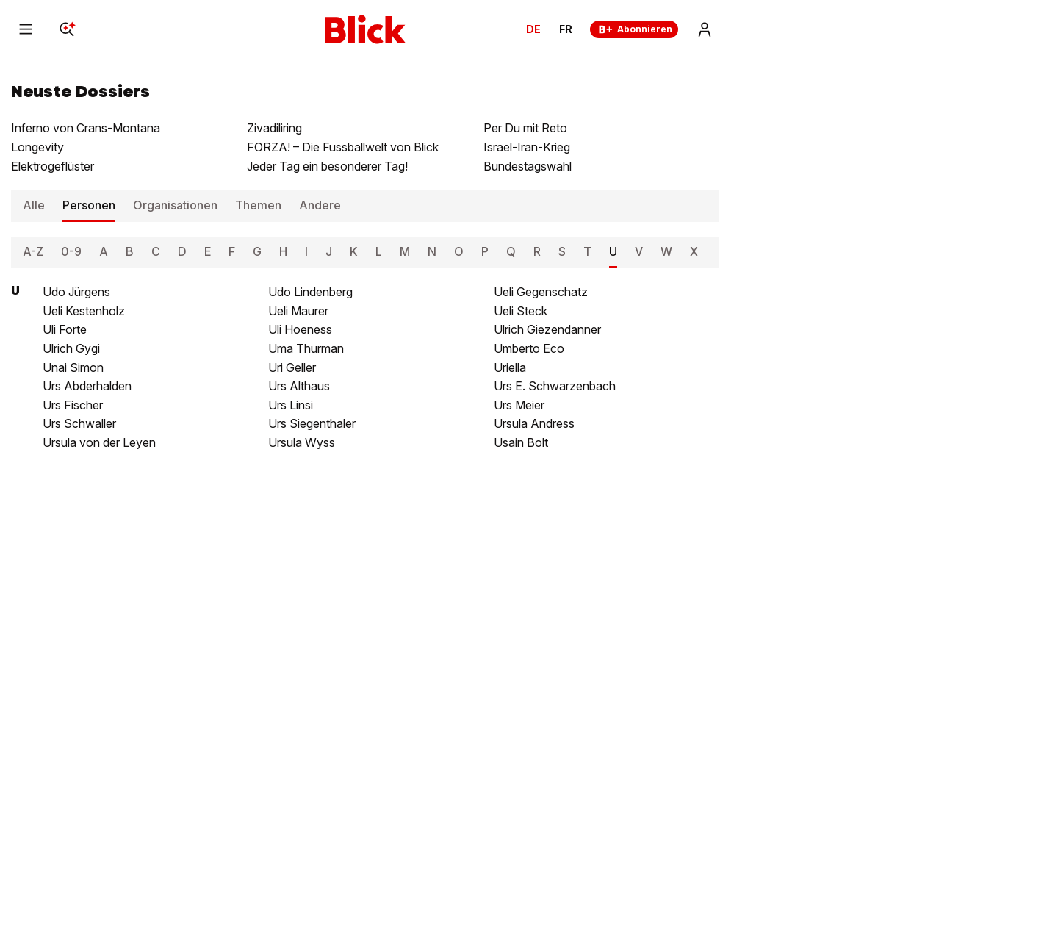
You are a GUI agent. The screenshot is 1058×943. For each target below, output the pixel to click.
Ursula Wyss (301, 442)
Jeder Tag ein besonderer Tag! (327, 166)
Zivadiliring (274, 128)
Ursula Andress (534, 423)
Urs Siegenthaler (312, 423)
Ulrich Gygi (71, 348)
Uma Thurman (306, 348)
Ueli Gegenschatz (541, 291)
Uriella (510, 367)
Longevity (37, 147)
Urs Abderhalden (87, 386)
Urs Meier (519, 405)
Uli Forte (65, 329)
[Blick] (365, 29)
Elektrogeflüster (52, 166)
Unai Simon (73, 367)
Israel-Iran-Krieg (526, 147)
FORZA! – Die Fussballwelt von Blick (343, 147)
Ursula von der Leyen (99, 442)
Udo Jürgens (76, 291)
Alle (34, 205)
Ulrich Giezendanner (547, 329)
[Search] (67, 29)
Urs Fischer (73, 405)
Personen (88, 205)
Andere (320, 205)
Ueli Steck (520, 311)
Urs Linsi (290, 405)
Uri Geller (292, 367)
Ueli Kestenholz (84, 311)
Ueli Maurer (298, 311)
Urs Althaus (299, 386)
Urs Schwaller (79, 423)
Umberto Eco (529, 348)
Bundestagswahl (527, 166)
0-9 (71, 251)
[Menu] (25, 29)
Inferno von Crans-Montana (85, 128)
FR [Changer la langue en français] (565, 29)
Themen (258, 205)
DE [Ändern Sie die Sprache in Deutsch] (533, 29)
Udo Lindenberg (310, 291)
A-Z (33, 251)
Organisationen (175, 205)
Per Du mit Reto (525, 128)
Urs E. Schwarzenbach (555, 386)
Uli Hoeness (300, 329)
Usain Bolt (521, 442)
